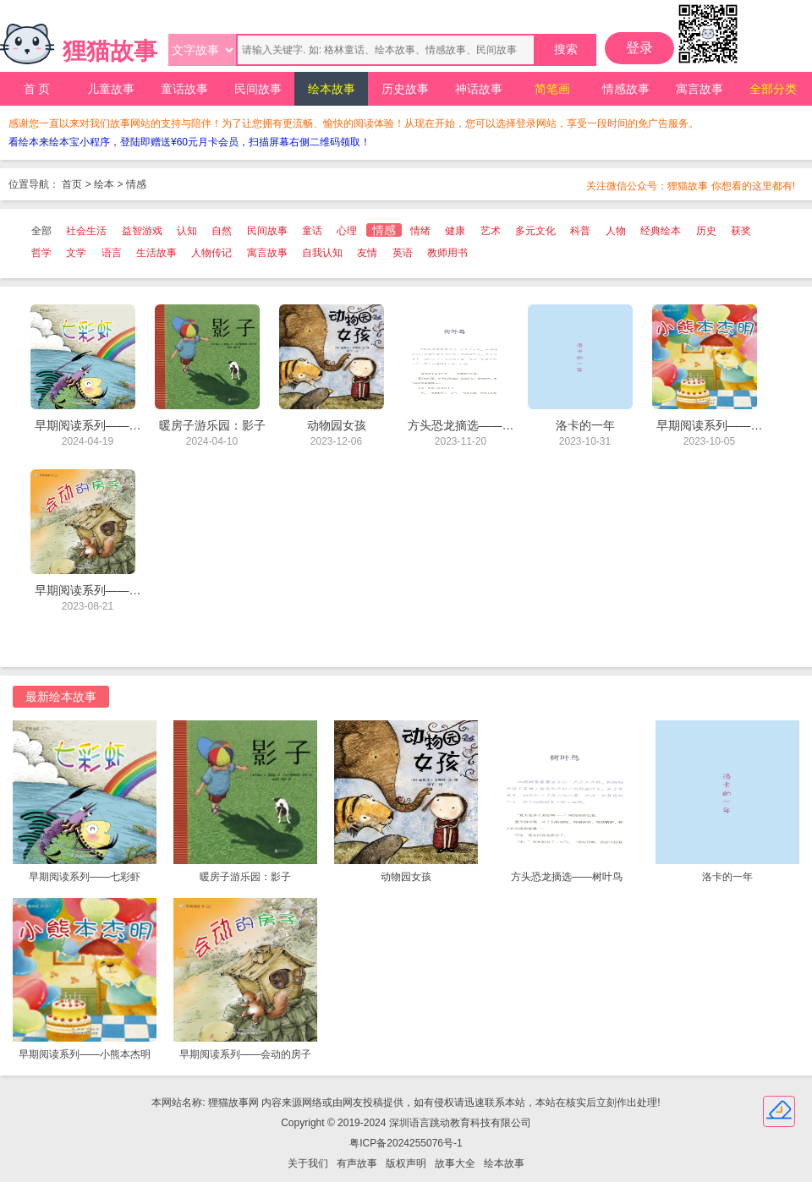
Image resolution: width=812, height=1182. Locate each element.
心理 (347, 231)
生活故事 (156, 253)
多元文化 (535, 231)
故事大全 (455, 1163)
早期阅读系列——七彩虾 (84, 877)
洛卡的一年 (727, 877)
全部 (41, 231)
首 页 (37, 89)
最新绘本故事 (60, 696)
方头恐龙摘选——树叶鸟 (567, 877)
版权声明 (406, 1163)
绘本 (104, 184)
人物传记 (211, 253)
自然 (221, 231)
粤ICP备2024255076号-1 (405, 1143)
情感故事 (626, 89)
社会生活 (86, 231)
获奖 (741, 231)
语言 (112, 253)
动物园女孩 (406, 877)
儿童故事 (110, 89)
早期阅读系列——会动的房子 (245, 1054)
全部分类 (773, 89)
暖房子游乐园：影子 (245, 877)
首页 (72, 184)
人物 (616, 231)
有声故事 (357, 1163)
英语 (402, 253)
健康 (455, 231)
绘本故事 (331, 89)
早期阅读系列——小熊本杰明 (85, 1054)
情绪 (420, 231)
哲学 (41, 253)
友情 (367, 253)
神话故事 (478, 89)
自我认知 (322, 253)
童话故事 (184, 89)
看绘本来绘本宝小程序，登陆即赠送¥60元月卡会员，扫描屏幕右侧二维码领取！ (189, 142)
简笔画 (552, 89)
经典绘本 (660, 231)
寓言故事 (699, 89)
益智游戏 (142, 231)
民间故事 (258, 89)
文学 (76, 253)
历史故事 (405, 89)
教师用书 (447, 253)
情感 (136, 184)
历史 (706, 231)
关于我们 (308, 1163)
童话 (312, 231)
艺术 (490, 231)
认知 (187, 231)
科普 (580, 231)
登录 (639, 48)
